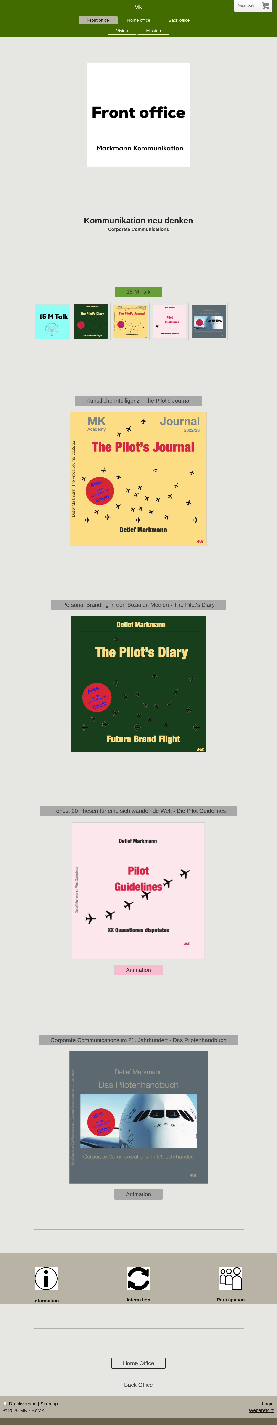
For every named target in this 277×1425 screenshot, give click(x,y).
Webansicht (261, 1410)
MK (139, 7)
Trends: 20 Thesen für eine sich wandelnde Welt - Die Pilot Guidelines (138, 811)
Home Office (138, 1363)
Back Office (138, 1385)
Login (268, 1403)
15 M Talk (138, 292)
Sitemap (49, 1403)
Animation (138, 970)
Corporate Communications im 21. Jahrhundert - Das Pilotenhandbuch (139, 1040)
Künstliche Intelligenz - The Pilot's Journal (139, 401)
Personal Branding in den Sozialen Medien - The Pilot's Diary (138, 605)
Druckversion (20, 1403)
